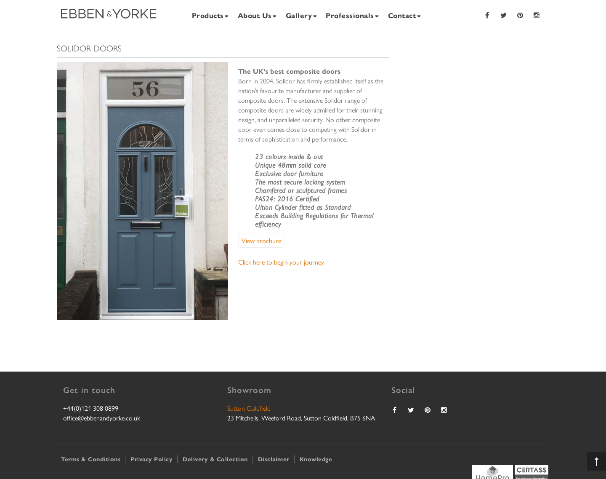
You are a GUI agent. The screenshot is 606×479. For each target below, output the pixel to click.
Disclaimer (274, 459)
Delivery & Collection (215, 459)
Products (208, 15)
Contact (402, 15)
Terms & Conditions (90, 459)
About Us (255, 15)
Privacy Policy (151, 459)
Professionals (350, 15)
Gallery (299, 15)
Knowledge (316, 459)
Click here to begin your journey (281, 262)
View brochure (261, 240)
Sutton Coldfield (249, 408)
